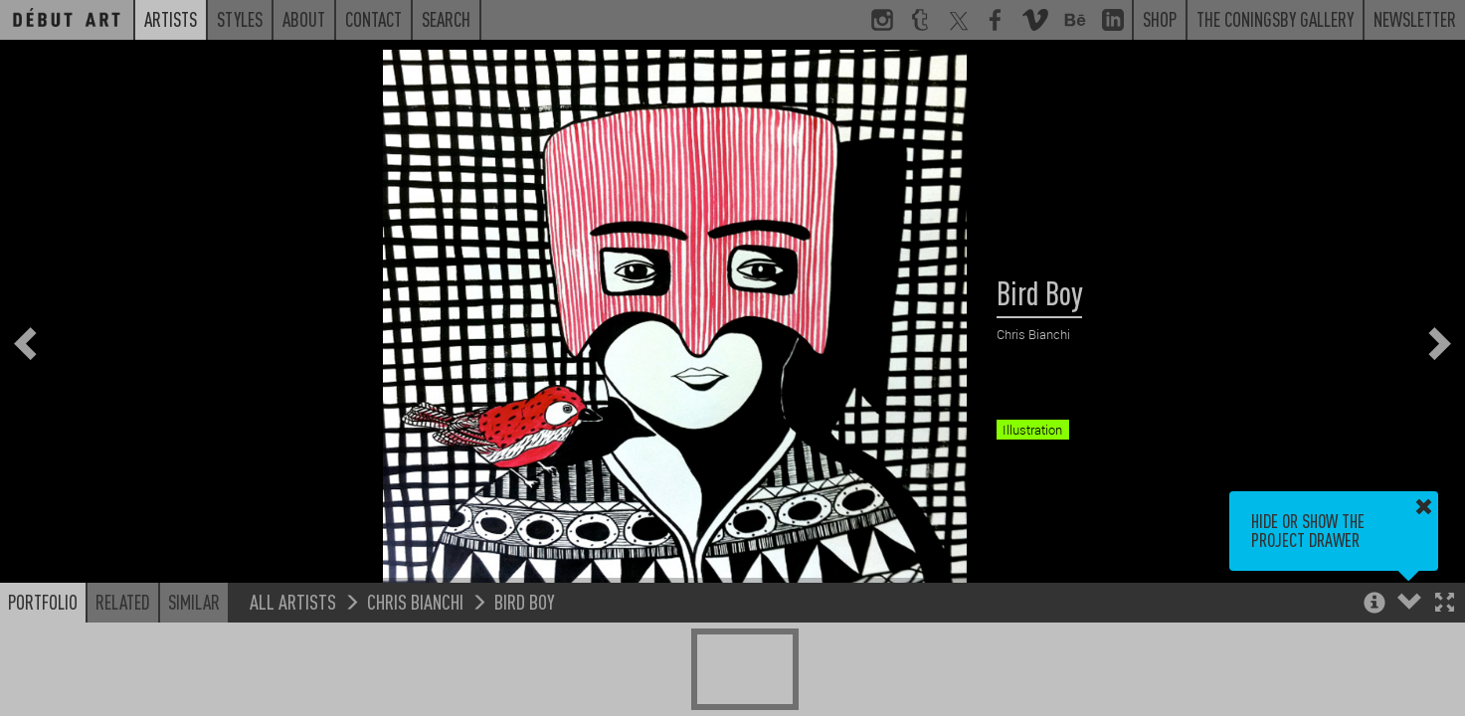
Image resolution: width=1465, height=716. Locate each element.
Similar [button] (194, 602)
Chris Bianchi (415, 601)
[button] (1444, 604)
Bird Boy (524, 601)
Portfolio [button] (43, 602)
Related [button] (122, 602)
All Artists (293, 601)
